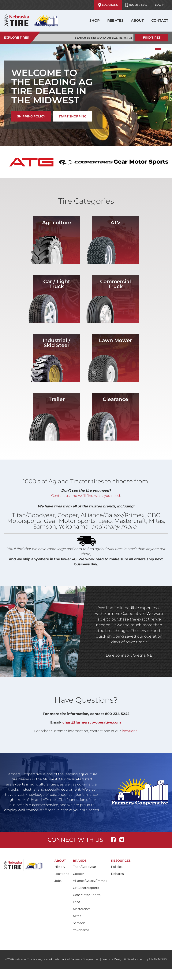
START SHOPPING (72, 116)
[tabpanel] (86, 95)
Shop (94, 20)
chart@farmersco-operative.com (91, 722)
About (137, 20)
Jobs (58, 881)
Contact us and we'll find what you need (85, 496)
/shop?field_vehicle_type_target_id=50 (115, 299)
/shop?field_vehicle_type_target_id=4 (115, 417)
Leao (76, 902)
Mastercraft (81, 909)
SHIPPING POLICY (31, 116)
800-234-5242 (136, 5)
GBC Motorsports (86, 888)
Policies (116, 867)
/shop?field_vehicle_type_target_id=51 (56, 358)
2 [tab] (165, 49)
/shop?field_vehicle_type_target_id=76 (56, 240)
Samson (79, 923)
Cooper (78, 874)
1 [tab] (158, 49)
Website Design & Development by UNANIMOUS (135, 959)
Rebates (115, 20)
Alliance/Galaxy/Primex (90, 881)
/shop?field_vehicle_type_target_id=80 (115, 358)
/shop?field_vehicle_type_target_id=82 (56, 417)
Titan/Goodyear (84, 867)
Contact (159, 20)
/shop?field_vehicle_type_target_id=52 (115, 240)
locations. (130, 731)
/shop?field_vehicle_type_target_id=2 (56, 299)
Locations (108, 5)
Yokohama (81, 930)
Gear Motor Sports (86, 895)
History (59, 867)
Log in (159, 4)
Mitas (77, 916)
